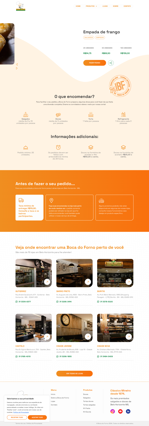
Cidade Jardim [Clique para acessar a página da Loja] (63, 346)
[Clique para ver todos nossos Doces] (89, 394)
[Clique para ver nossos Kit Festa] (89, 408)
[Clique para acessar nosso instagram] (112, 411)
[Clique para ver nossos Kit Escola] (89, 412)
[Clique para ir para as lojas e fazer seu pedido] (94, 63)
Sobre (115, 6)
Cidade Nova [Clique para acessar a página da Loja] (103, 346)
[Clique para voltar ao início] (60, 394)
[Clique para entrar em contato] (60, 405)
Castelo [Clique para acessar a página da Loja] (20, 346)
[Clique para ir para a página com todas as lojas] (74, 373)
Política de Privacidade (21, 412)
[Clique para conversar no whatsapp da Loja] (23, 302)
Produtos (91, 6)
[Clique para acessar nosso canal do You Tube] (120, 411)
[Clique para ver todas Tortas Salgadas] (89, 405)
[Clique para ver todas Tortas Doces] (89, 401)
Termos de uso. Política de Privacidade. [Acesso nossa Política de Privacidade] (29, 423)
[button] (44, 64)
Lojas (105, 6)
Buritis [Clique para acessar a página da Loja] (101, 291)
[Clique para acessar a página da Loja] (34, 273)
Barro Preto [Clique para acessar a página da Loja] (63, 291)
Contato (127, 6)
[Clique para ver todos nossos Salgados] (89, 398)
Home (78, 6)
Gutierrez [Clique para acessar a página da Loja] (21, 291)
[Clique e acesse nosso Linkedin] (128, 411)
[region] (27, 408)
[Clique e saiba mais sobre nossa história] (60, 398)
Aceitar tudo (37, 417)
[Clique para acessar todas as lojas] (60, 401)
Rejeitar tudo (17, 417)
